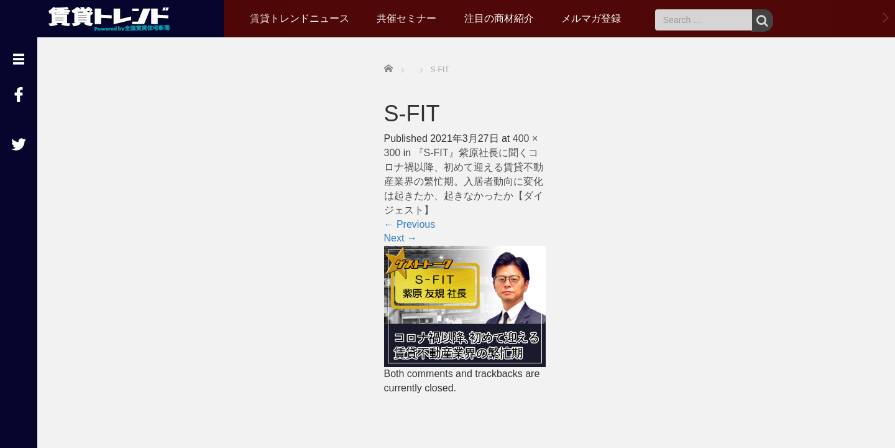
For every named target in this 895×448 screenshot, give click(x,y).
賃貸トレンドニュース (299, 18)
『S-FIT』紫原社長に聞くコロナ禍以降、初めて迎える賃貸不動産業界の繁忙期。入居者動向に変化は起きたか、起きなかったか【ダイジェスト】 (463, 181)
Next (400, 238)
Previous (410, 224)
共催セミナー (406, 18)
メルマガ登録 (591, 18)
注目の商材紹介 (499, 18)
